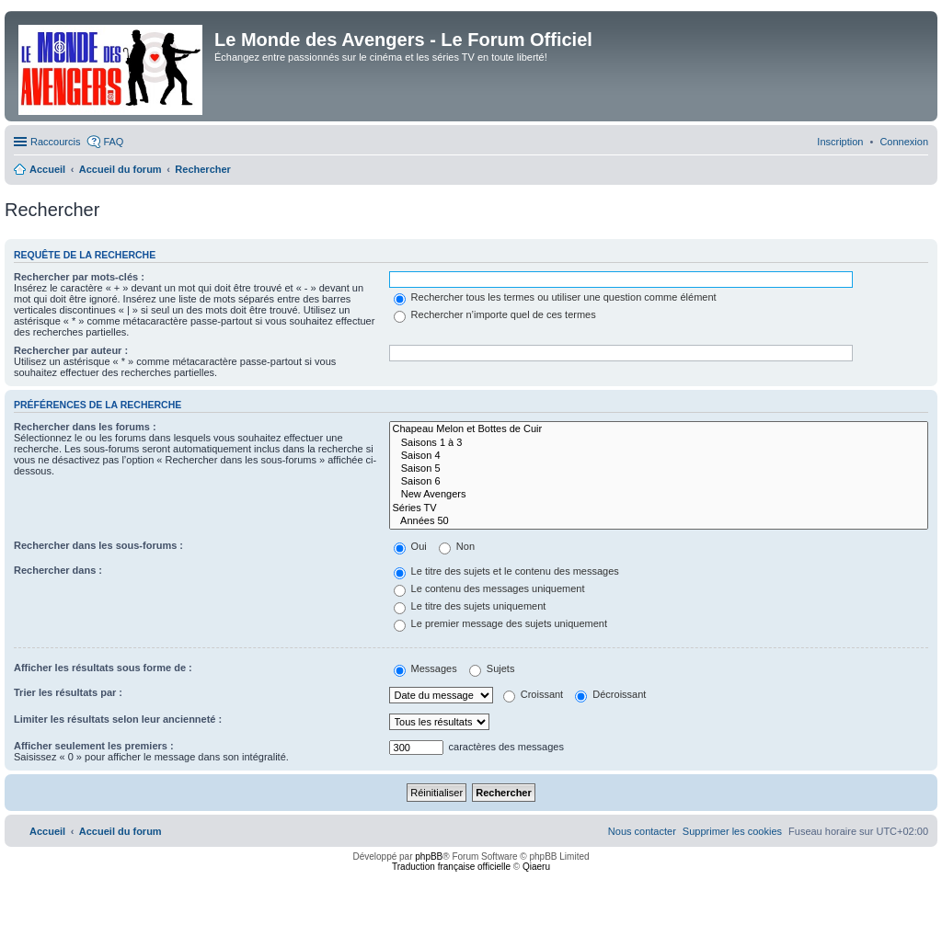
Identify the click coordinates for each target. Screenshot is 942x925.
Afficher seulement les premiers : (94, 745)
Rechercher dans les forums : (85, 426)
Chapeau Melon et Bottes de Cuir (658, 429)
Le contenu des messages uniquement (489, 588)
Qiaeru (536, 867)
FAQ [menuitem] (113, 141)
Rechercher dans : (58, 570)
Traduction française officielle (451, 867)
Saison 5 (658, 468)
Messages (425, 668)
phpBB (428, 856)
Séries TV (658, 508)
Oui (410, 546)
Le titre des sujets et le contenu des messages (506, 571)
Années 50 (658, 521)
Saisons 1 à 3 (658, 443)
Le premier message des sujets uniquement (500, 623)
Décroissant (610, 694)
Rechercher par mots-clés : (79, 276)
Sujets (492, 668)
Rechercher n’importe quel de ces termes (495, 314)
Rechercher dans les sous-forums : (98, 545)
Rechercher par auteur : (71, 350)
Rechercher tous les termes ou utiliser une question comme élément (555, 297)
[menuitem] (903, 141)
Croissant (533, 694)
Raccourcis (55, 141)
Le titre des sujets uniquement (470, 605)
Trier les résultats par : (68, 692)
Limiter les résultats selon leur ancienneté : (118, 719)
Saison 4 (658, 456)
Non (457, 546)
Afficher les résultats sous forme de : (103, 667)
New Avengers (658, 494)
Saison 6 (658, 481)
